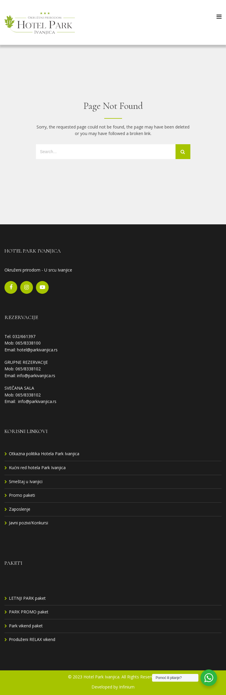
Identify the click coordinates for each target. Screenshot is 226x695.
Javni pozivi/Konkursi (28, 523)
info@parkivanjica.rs (36, 375)
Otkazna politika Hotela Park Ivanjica (44, 453)
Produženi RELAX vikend (32, 639)
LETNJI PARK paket (27, 598)
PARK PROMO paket (28, 612)
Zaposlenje (19, 509)
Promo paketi (22, 495)
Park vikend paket (26, 626)
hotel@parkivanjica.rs (37, 350)
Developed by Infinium (113, 687)
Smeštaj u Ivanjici (25, 481)
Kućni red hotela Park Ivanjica (37, 467)
